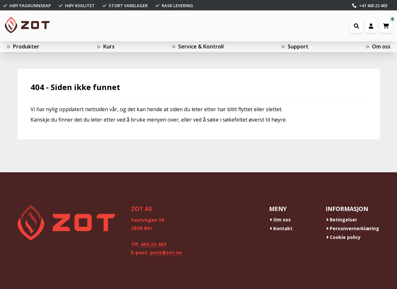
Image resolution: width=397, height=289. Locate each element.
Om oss (280, 220)
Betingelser (341, 220)
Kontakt (281, 228)
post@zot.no (166, 252)
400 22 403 (154, 244)
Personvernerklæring (352, 228)
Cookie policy (343, 237)
